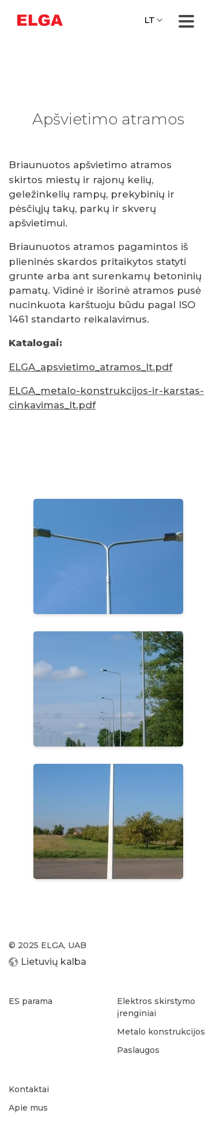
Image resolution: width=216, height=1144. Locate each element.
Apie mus (28, 1108)
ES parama (30, 1001)
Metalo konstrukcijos (161, 1031)
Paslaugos (138, 1050)
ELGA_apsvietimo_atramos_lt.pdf (90, 367)
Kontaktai (29, 1089)
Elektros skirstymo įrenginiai (156, 1007)
